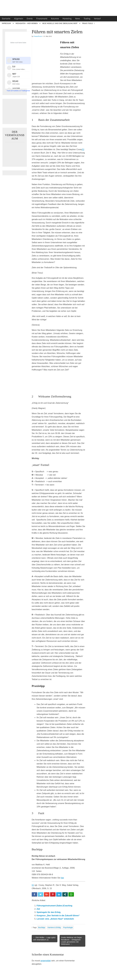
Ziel (38, 909)
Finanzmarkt (41, 18)
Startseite (6, 18)
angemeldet (46, 961)
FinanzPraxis (38, 36)
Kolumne (55, 18)
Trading (87, 18)
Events (30, 18)
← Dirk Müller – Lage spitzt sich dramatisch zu (44, 938)
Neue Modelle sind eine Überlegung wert (59, 23)
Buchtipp (41, 927)
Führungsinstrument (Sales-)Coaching (54, 906)
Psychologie (68, 927)
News (77, 18)
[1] (83, 149)
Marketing (67, 18)
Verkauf (97, 18)
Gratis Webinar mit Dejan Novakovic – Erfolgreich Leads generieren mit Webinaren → (71, 940)
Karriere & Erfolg (54, 927)
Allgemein (18, 18)
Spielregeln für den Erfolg (49, 912)
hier (62, 878)
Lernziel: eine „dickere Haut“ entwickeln (55, 919)
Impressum (6, 23)
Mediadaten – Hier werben (27, 23)
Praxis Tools (87, 23)
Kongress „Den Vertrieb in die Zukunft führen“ (58, 916)
